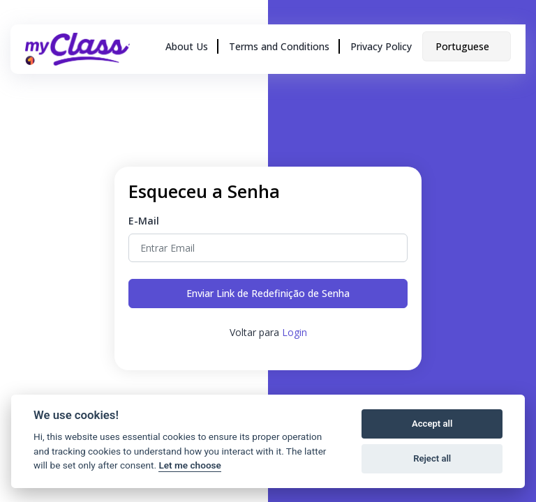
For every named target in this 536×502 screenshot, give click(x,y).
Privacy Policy (381, 46)
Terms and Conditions (279, 46)
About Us (186, 46)
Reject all (432, 458)
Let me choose (189, 465)
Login (294, 332)
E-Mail (143, 220)
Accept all (432, 423)
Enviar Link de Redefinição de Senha (268, 293)
